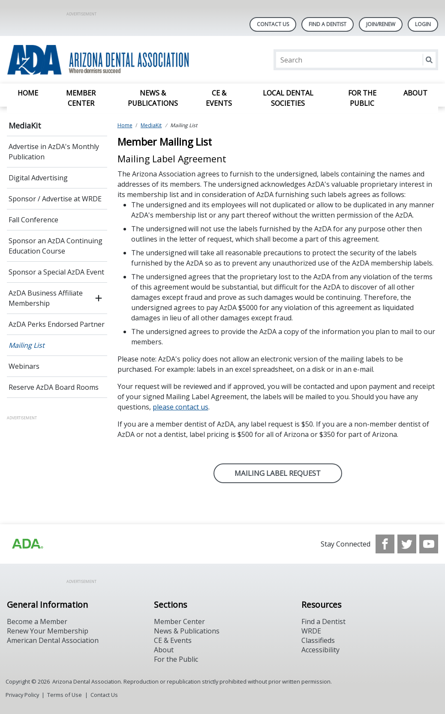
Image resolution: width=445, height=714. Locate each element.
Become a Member (37, 621)
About (415, 93)
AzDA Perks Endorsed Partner (57, 324)
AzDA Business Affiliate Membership (46, 298)
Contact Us (273, 24)
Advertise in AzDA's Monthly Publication (54, 151)
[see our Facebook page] (385, 544)
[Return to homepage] (118, 60)
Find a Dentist (323, 621)
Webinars (24, 366)
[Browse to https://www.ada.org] (27, 544)
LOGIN (423, 24)
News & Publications (153, 98)
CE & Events (219, 98)
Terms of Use (64, 695)
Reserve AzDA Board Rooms (54, 387)
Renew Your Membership (47, 631)
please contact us (180, 407)
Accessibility (320, 649)
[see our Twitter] (406, 544)
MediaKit (25, 125)
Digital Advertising (38, 177)
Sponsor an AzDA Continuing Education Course (55, 246)
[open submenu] (98, 298)
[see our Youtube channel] (428, 544)
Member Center (81, 98)
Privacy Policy (22, 695)
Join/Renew (380, 24)
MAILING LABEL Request (278, 473)
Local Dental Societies (288, 98)
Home (28, 93)
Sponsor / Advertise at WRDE (55, 198)
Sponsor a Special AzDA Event (56, 272)
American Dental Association (53, 640)
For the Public (362, 98)
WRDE (311, 631)
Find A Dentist (327, 24)
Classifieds (318, 640)
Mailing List (27, 345)
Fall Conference (33, 219)
